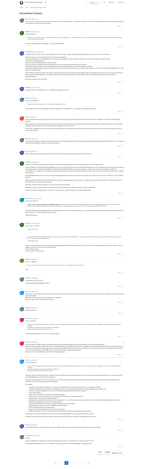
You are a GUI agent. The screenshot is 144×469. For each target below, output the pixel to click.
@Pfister (27, 321)
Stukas (27, 360)
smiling (27, 278)
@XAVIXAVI (28, 201)
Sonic (26, 151)
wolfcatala (27, 87)
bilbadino (27, 31)
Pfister (27, 291)
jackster (27, 318)
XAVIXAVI (27, 162)
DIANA (27, 19)
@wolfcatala (29, 100)
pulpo (26, 117)
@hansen (28, 261)
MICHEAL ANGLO (29, 52)
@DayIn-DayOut (29, 226)
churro (27, 342)
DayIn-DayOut (28, 198)
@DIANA (27, 34)
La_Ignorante (28, 435)
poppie (27, 259)
